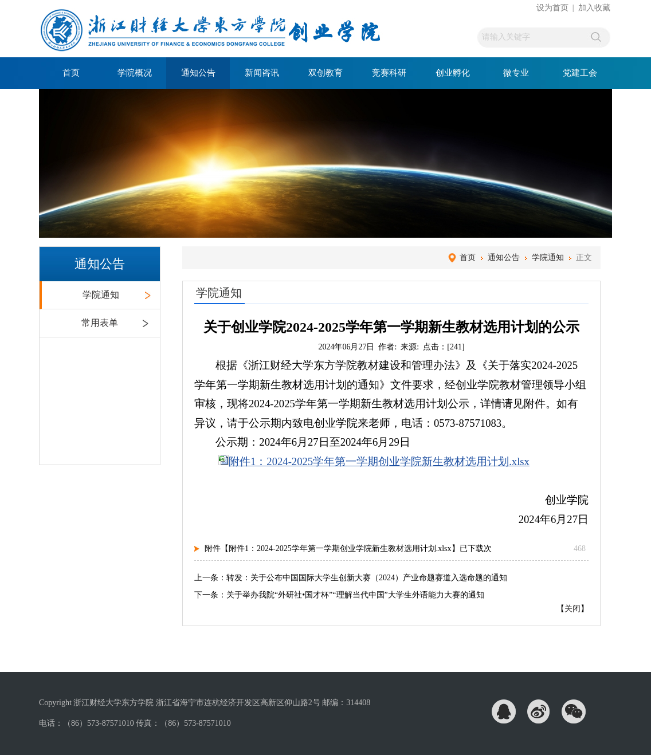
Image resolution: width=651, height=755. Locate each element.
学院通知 (101, 295)
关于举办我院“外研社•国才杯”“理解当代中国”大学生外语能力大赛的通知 (355, 595)
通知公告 (198, 72)
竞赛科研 (389, 72)
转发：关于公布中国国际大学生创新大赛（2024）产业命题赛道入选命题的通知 (366, 577)
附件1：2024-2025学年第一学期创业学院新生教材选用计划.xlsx (379, 461)
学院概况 (134, 72)
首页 (71, 72)
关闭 (572, 608)
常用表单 (99, 323)
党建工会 (580, 72)
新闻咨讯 (262, 72)
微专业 (516, 72)
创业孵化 (453, 72)
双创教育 (325, 72)
